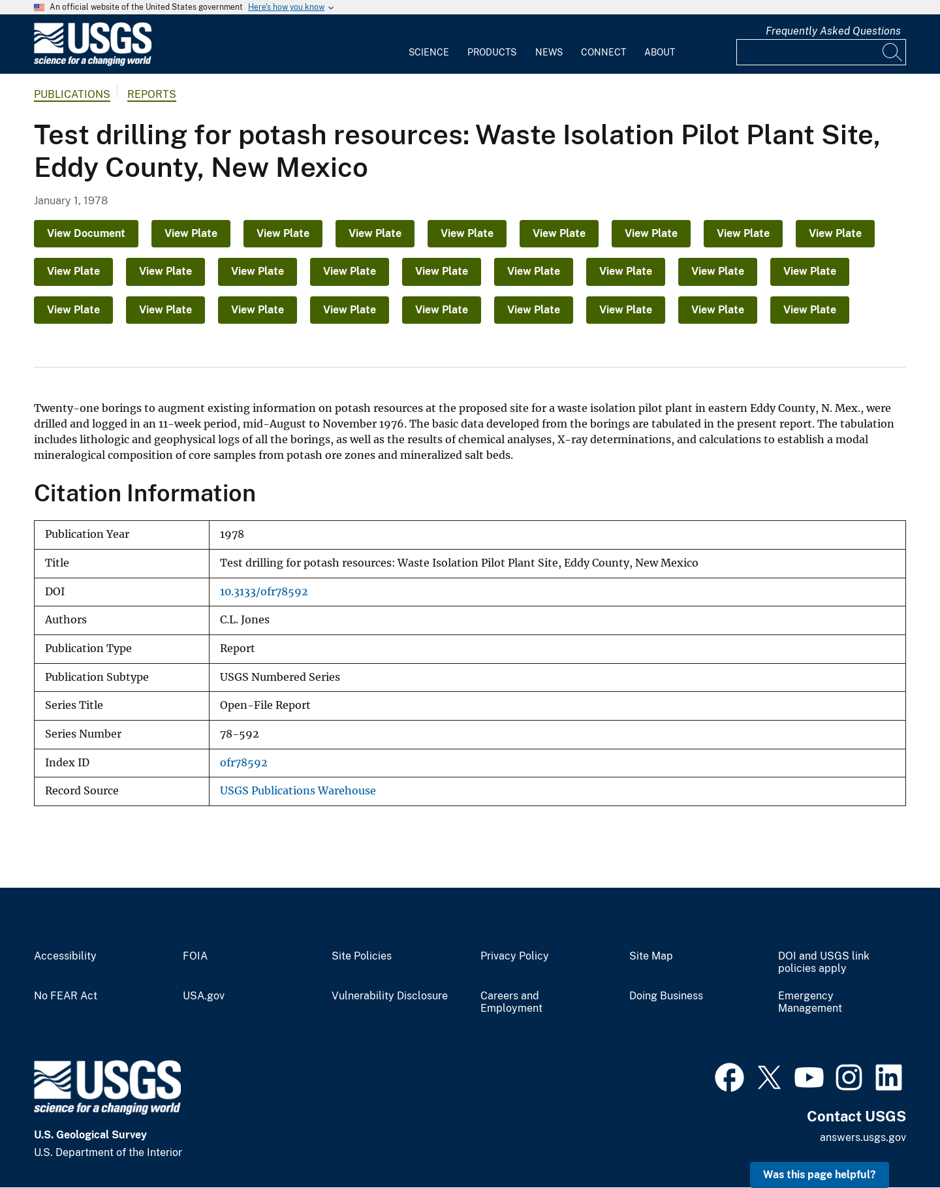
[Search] (893, 52)
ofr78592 (244, 763)
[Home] (92, 63)
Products (491, 52)
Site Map (651, 956)
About (659, 52)
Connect (603, 52)
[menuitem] (429, 44)
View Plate (190, 233)
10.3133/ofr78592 (264, 592)
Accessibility (65, 956)
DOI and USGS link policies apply (824, 962)
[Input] (821, 52)
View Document (86, 233)
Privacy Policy (514, 956)
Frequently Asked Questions (833, 31)
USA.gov (204, 996)
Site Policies (362, 956)
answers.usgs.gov (863, 1137)
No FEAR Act (65, 996)
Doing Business (666, 996)
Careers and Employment (511, 1002)
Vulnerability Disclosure (390, 996)
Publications (72, 94)
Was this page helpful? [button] (819, 1174)
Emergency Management (810, 1002)
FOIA (195, 956)
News (549, 52)
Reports (151, 94)
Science (429, 52)
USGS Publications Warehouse (298, 791)
